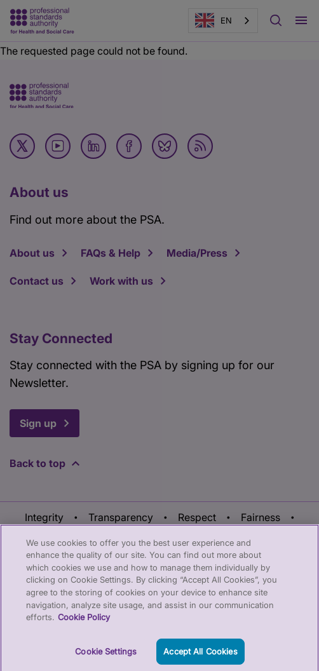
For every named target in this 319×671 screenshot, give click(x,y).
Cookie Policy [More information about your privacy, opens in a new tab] (84, 621)
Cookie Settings (106, 655)
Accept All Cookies (200, 655)
